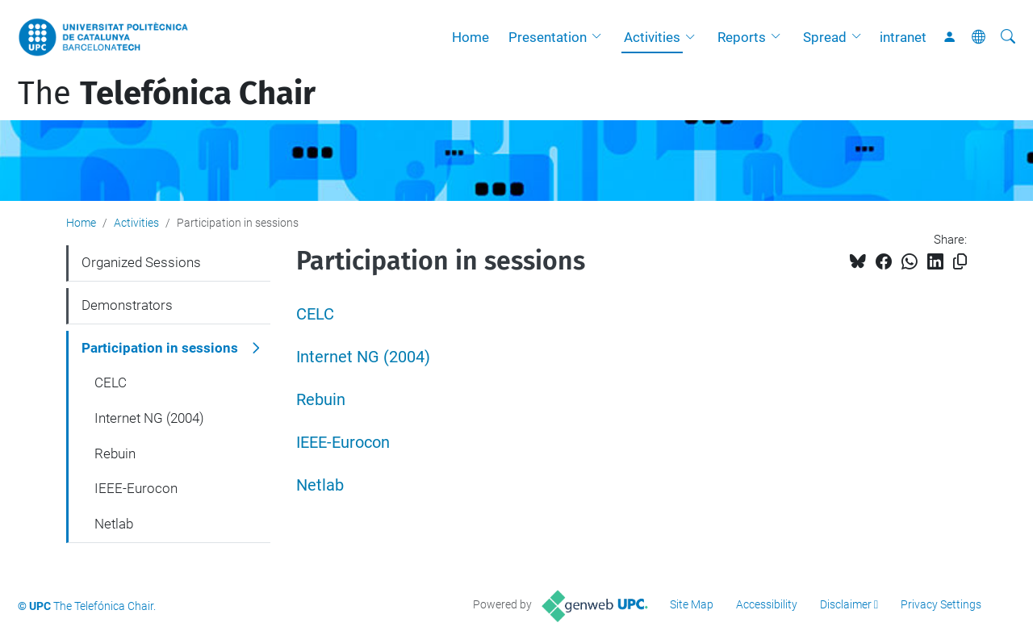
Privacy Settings (941, 604)
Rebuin (320, 400)
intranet (903, 37)
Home (470, 37)
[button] (600, 37)
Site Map (691, 604)
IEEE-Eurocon (343, 442)
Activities (652, 37)
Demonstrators (127, 305)
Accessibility (766, 604)
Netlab (320, 485)
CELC (315, 314)
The (167, 93)
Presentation (547, 37)
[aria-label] (1008, 37)
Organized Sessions (141, 262)
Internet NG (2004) (363, 357)
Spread (825, 37)
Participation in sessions (160, 348)
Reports (741, 37)
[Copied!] (960, 262)
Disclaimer (846, 604)
